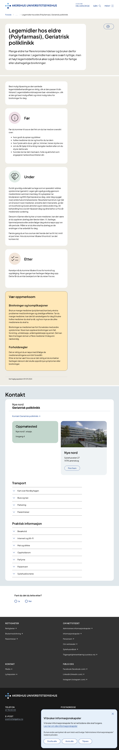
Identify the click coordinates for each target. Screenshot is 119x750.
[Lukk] (113, 713)
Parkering (21, 507)
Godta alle (52, 741)
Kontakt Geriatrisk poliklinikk (25, 418)
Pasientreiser (23, 514)
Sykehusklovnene (25, 575)
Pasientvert (22, 568)
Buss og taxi (22, 499)
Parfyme (21, 561)
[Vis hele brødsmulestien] (16, 15)
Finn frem (72, 470)
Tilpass (85, 741)
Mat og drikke (23, 547)
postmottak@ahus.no (14, 719)
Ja (19, 603)
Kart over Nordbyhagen (28, 492)
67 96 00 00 (10, 710)
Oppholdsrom (24, 554)
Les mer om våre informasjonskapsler (60, 726)
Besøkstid (22, 533)
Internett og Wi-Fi (25, 540)
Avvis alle (69, 741)
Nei (30, 603)
